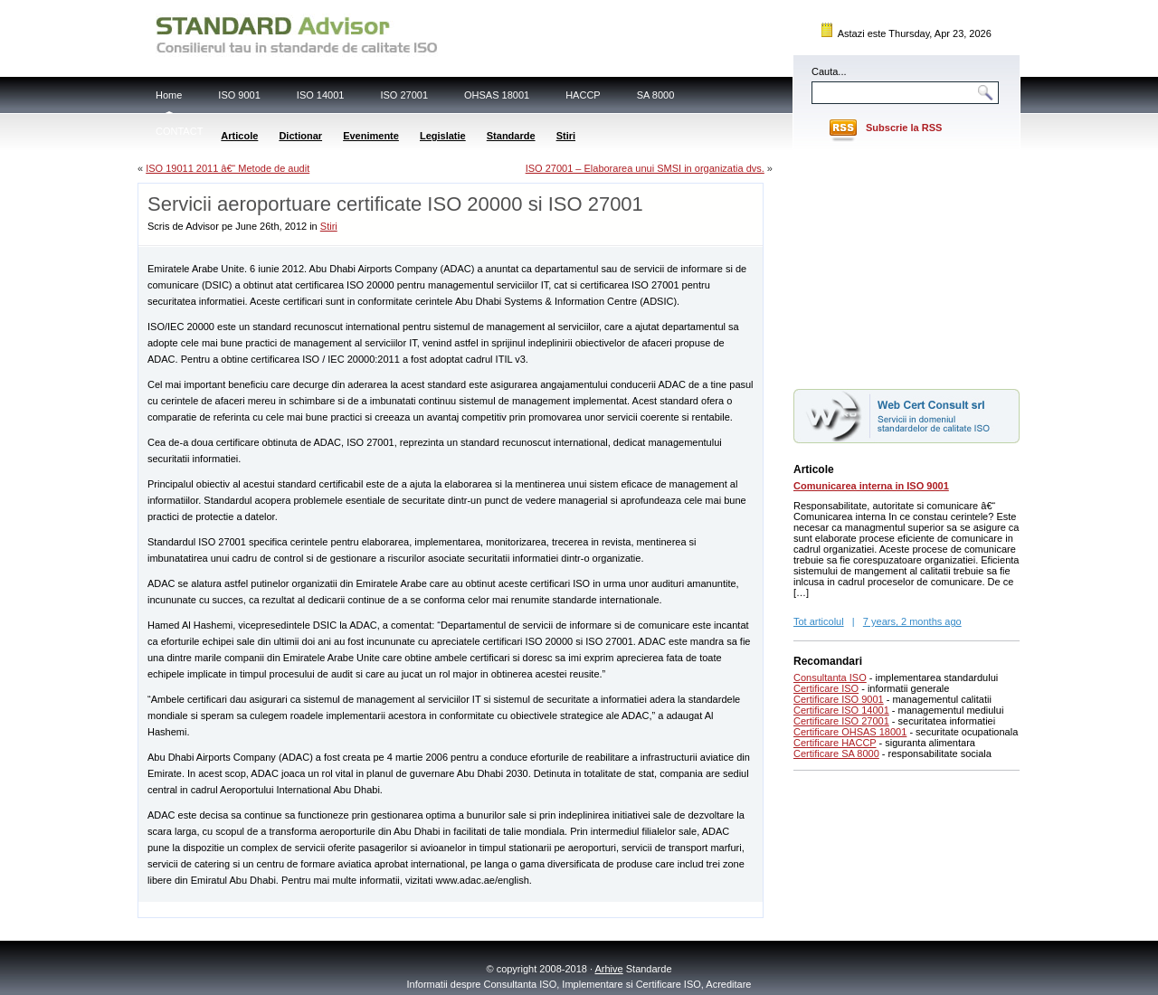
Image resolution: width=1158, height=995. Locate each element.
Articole (239, 135)
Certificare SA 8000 (836, 753)
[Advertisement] (350, 908)
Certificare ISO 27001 (841, 720)
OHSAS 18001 (496, 95)
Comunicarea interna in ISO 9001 (871, 485)
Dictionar (300, 135)
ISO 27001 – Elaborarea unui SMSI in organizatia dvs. (645, 168)
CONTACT (179, 131)
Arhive (609, 968)
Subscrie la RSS (904, 127)
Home (169, 95)
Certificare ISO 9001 (838, 699)
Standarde (511, 135)
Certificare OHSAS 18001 (849, 731)
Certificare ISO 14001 (841, 710)
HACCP (583, 95)
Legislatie (443, 135)
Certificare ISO (826, 688)
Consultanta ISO (830, 677)
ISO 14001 (321, 95)
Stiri (565, 135)
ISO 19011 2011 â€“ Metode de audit (227, 168)
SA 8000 (656, 95)
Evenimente (371, 135)
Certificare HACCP (835, 742)
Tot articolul (818, 621)
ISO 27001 (404, 95)
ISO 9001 (239, 95)
